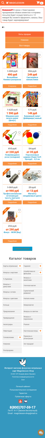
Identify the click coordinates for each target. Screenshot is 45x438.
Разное (26, 324)
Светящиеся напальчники (32, 78)
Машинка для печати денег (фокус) (12, 118)
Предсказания (9, 311)
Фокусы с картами (10, 272)
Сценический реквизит (29, 292)
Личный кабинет (23, 386)
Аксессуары (8, 324)
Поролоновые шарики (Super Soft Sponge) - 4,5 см (32, 157)
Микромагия (29, 305)
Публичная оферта (23, 396)
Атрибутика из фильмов (29, 272)
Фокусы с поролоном (28, 317)
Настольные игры (31, 331)
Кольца (6, 305)
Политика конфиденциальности (23, 377)
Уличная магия (30, 285)
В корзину (12, 86)
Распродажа (8, 350)
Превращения (8, 318)
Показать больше (22, 249)
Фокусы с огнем (9, 292)
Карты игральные (10, 266)
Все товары (24, 45)
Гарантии (23, 393)
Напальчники (29, 298)
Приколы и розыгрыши (28, 337)
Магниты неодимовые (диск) (32, 195)
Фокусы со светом (31, 311)
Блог (23, 380)
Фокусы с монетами (28, 279)
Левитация (7, 331)
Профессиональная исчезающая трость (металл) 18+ (12, 196)
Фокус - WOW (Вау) (12, 232)
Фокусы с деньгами (7, 285)
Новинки (6, 344)
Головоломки (8, 337)
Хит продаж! (29, 344)
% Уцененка (7, 279)
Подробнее (32, 86)
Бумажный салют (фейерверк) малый (32, 117)
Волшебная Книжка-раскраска (12, 78)
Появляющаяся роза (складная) (12, 156)
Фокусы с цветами (10, 298)
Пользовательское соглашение (23, 390)
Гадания (27, 266)
